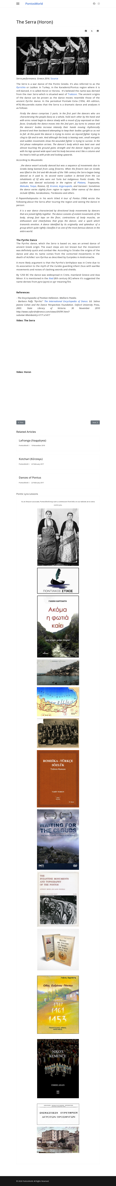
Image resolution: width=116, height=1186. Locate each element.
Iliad (51, 278)
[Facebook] (94, 3)
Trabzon (72, 94)
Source (54, 78)
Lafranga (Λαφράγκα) (32, 440)
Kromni (54, 186)
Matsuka (24, 186)
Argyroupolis (65, 186)
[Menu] (17, 3)
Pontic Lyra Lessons (27, 493)
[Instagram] (99, 3)
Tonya (33, 186)
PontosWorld (34, 3)
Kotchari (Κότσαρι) (31, 459)
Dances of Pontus (30, 477)
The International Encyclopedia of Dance (65, 301)
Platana (81, 182)
